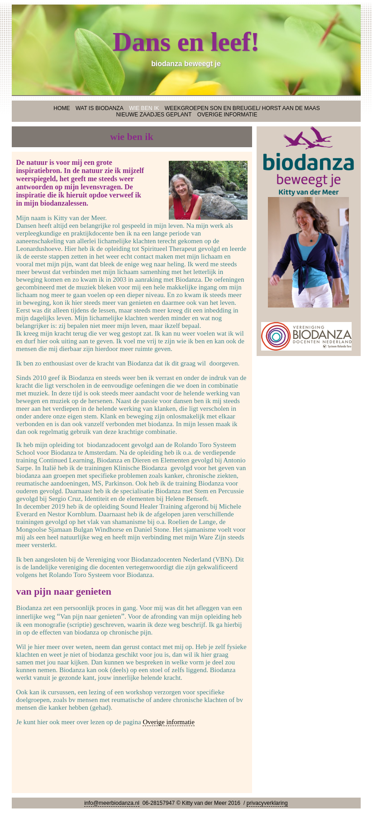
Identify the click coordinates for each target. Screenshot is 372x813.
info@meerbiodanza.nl (111, 803)
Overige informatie (169, 722)
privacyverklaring (267, 803)
